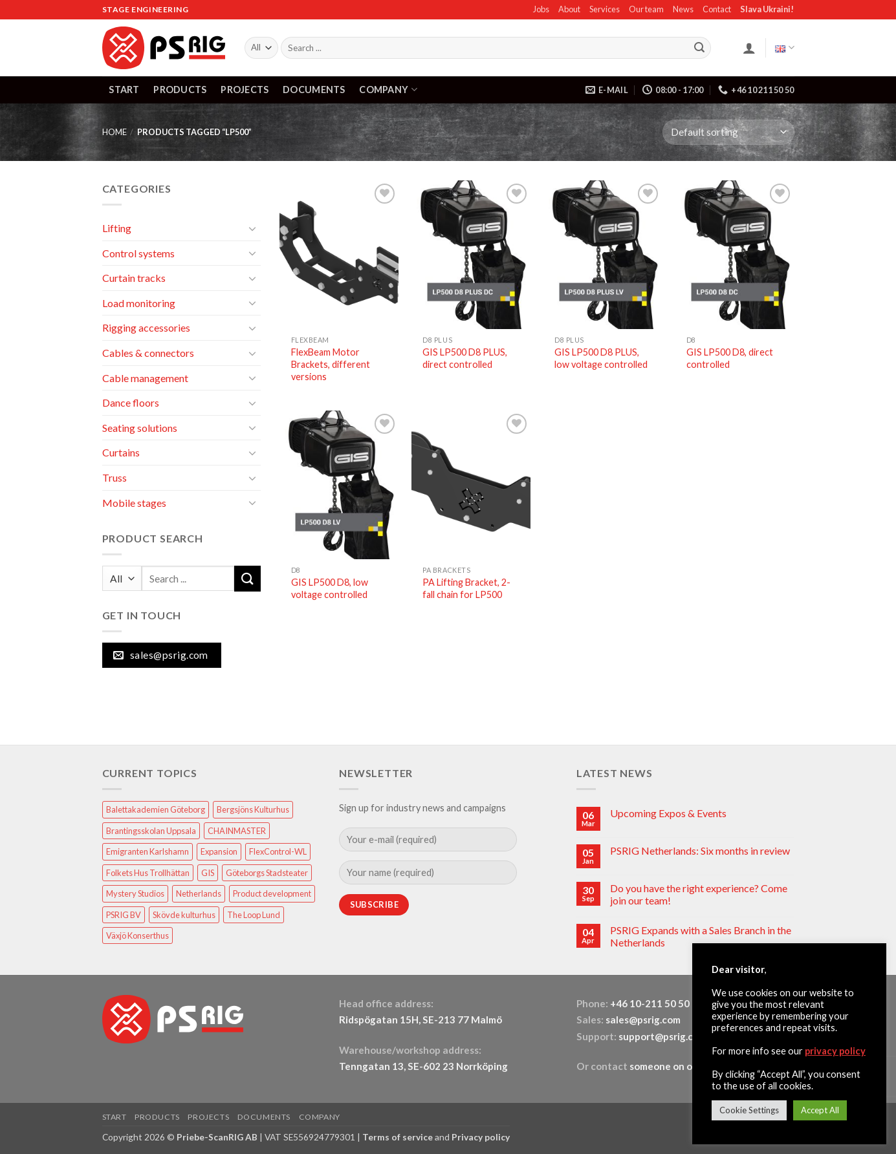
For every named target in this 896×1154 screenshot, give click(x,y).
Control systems (138, 253)
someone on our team (678, 1066)
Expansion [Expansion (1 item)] (219, 851)
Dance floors (130, 402)
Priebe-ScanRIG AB (217, 1136)
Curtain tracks (134, 278)
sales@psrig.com (643, 1019)
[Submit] (699, 48)
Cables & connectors (148, 353)
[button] (749, 48)
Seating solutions (139, 428)
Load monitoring (138, 303)
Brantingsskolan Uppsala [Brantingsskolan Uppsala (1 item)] (151, 831)
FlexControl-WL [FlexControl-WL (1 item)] (278, 851)
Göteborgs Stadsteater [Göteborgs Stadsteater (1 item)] (267, 873)
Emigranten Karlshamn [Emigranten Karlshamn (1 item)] (147, 851)
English (784, 47)
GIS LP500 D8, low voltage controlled (329, 588)
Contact (717, 9)
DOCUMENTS (314, 89)
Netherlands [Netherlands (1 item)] (198, 893)
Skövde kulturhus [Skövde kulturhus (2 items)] (184, 915)
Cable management (145, 378)
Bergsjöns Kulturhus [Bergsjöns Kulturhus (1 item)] (253, 809)
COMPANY (388, 89)
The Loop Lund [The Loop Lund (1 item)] (253, 915)
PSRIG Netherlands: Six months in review (700, 850)
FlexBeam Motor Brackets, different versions (330, 364)
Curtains (121, 452)
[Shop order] (728, 132)
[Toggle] (253, 228)
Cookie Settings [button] (749, 1110)
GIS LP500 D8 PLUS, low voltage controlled (601, 358)
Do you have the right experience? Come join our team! (698, 894)
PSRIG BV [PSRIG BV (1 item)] (123, 915)
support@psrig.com (662, 1036)
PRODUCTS (179, 89)
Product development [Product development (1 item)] (272, 893)
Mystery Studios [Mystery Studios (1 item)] (135, 893)
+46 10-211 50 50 (651, 1003)
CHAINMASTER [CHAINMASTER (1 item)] (237, 831)
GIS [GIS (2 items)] (207, 873)
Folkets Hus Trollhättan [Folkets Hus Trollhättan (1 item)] (148, 873)
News (683, 9)
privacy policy (835, 1050)
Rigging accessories (146, 327)
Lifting (116, 228)
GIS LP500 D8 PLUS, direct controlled (464, 358)
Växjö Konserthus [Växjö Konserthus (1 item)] (137, 935)
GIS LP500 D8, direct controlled (729, 358)
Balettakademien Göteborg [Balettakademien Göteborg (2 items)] (155, 809)
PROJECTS (244, 89)
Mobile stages (134, 503)
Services (604, 9)
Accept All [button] (820, 1110)
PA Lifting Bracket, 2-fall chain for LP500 (466, 588)
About (569, 9)
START (124, 89)
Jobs (541, 9)
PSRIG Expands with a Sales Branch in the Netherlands (700, 936)
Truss (114, 477)
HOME (114, 132)
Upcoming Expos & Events (668, 813)
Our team (646, 9)
